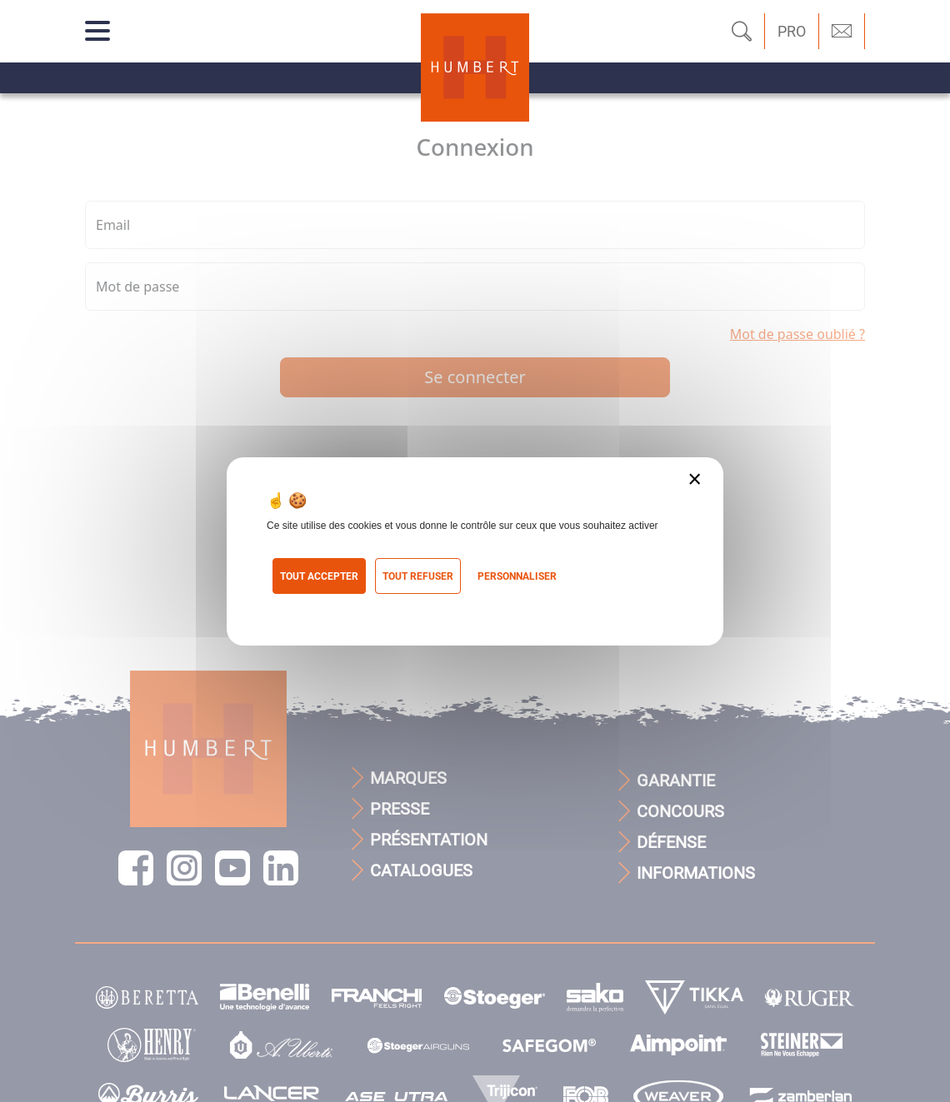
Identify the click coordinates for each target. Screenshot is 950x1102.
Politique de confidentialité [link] (344, 604)
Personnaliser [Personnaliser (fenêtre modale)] (517, 576)
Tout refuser (417, 576)
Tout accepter (319, 576)
